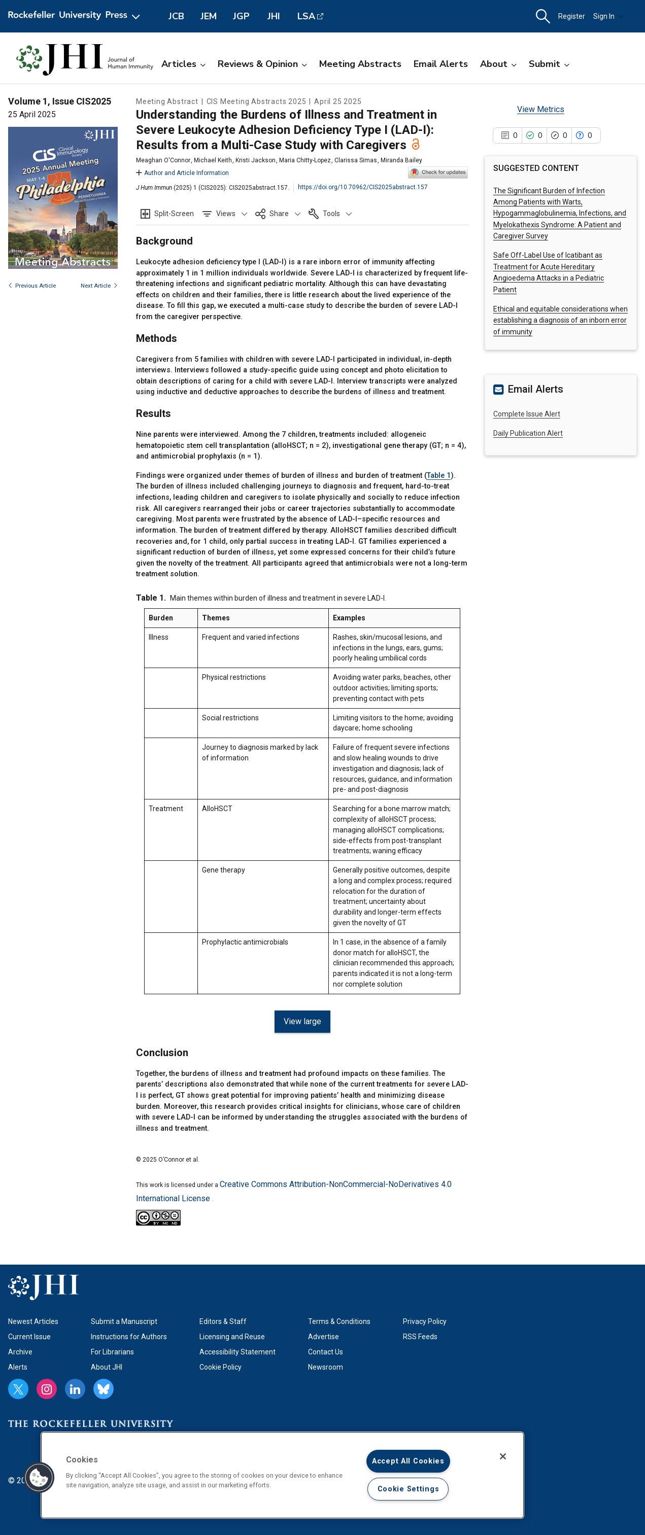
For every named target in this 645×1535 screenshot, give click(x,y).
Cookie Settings (408, 1489)
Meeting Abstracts (360, 63)
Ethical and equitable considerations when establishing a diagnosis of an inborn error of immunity (560, 320)
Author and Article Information (182, 173)
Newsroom (325, 1367)
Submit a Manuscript (124, 1321)
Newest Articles (33, 1321)
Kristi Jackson (255, 160)
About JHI (106, 1367)
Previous (32, 286)
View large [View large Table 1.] (302, 1021)
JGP (241, 16)
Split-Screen (174, 214)
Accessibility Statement (237, 1352)
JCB (176, 16)
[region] (282, 1475)
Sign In (608, 16)
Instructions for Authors (129, 1337)
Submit (549, 63)
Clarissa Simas (355, 160)
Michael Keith (213, 160)
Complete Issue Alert (526, 414)
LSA (306, 16)
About (498, 63)
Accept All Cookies (408, 1461)
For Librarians (112, 1352)
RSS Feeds (420, 1337)
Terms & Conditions (339, 1321)
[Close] (503, 1456)
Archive (20, 1352)
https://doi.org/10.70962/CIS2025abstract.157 (363, 187)
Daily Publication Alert (528, 433)
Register (571, 16)
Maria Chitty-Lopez (305, 160)
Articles (183, 63)
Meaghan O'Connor (163, 160)
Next (99, 286)
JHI (273, 16)
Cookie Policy (220, 1367)
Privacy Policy (425, 1321)
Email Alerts (441, 63)
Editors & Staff (223, 1321)
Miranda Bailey (401, 160)
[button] (543, 16)
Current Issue (29, 1337)
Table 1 (439, 475)
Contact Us (325, 1352)
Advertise (323, 1337)
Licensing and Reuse (232, 1337)
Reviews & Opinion (262, 63)
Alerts (17, 1367)
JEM (208, 16)
